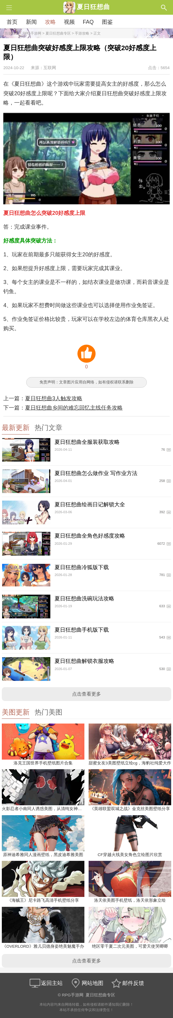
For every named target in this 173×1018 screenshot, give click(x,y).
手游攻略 (82, 33)
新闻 (31, 22)
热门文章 (48, 427)
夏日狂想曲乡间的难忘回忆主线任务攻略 (74, 408)
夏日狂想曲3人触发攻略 (53, 398)
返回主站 (46, 983)
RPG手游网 (32, 33)
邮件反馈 (127, 983)
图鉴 (107, 22)
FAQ (88, 22)
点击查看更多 (86, 693)
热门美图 (48, 712)
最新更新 (16, 427)
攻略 (50, 22)
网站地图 (86, 983)
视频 (69, 22)
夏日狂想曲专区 (58, 33)
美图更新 (16, 712)
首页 (12, 22)
